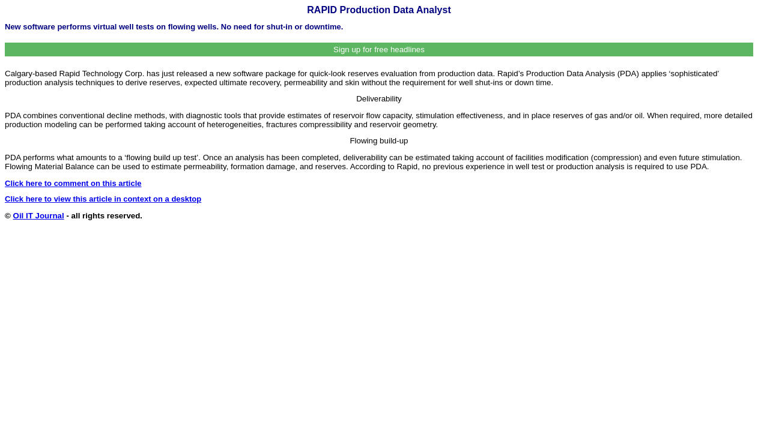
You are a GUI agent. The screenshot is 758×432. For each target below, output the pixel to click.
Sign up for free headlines (379, 49)
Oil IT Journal (38, 215)
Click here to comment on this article (73, 183)
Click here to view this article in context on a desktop (103, 198)
